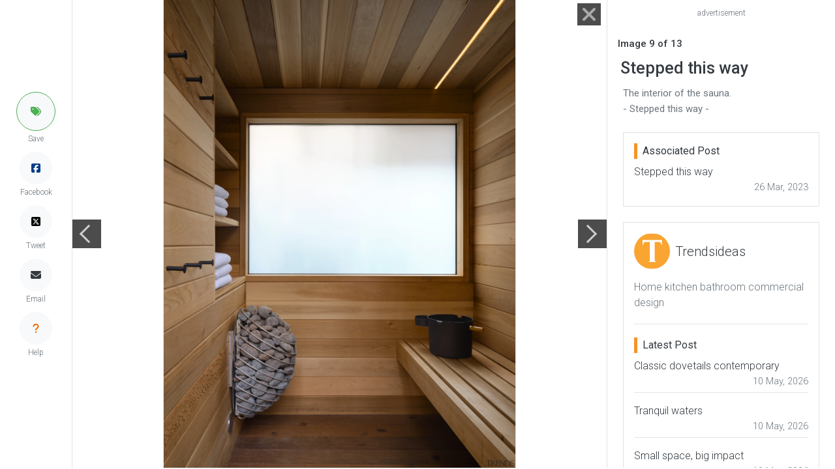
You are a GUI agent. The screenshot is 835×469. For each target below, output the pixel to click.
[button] (35, 111)
